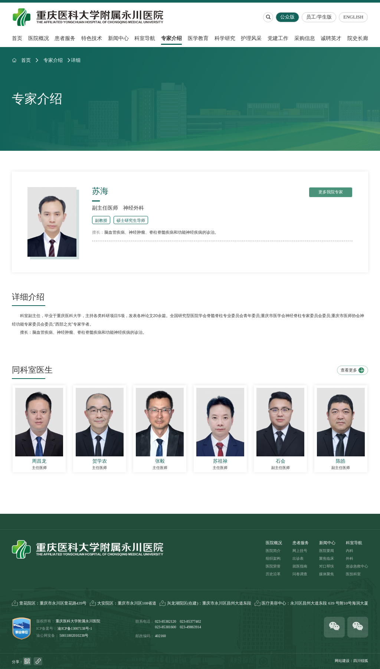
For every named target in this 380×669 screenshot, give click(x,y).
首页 (17, 38)
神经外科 (133, 208)
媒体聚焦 (326, 574)
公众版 (288, 17)
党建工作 (278, 38)
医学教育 (198, 38)
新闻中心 (118, 38)
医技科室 (353, 574)
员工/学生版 (319, 17)
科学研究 (224, 38)
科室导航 (144, 38)
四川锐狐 (360, 661)
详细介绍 (28, 297)
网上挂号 (299, 551)
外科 (349, 558)
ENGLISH (354, 17)
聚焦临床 (326, 558)
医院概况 (38, 38)
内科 (349, 551)
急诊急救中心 (357, 566)
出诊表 (298, 558)
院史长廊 (357, 38)
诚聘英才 (331, 38)
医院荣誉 (273, 566)
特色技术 (91, 38)
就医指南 (299, 566)
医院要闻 (326, 551)
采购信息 (304, 38)
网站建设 (342, 661)
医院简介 (273, 551)
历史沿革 (273, 574)
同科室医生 (32, 370)
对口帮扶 (326, 566)
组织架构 (273, 558)
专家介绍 (171, 38)
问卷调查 (299, 574)
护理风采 (251, 38)
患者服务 (65, 38)
